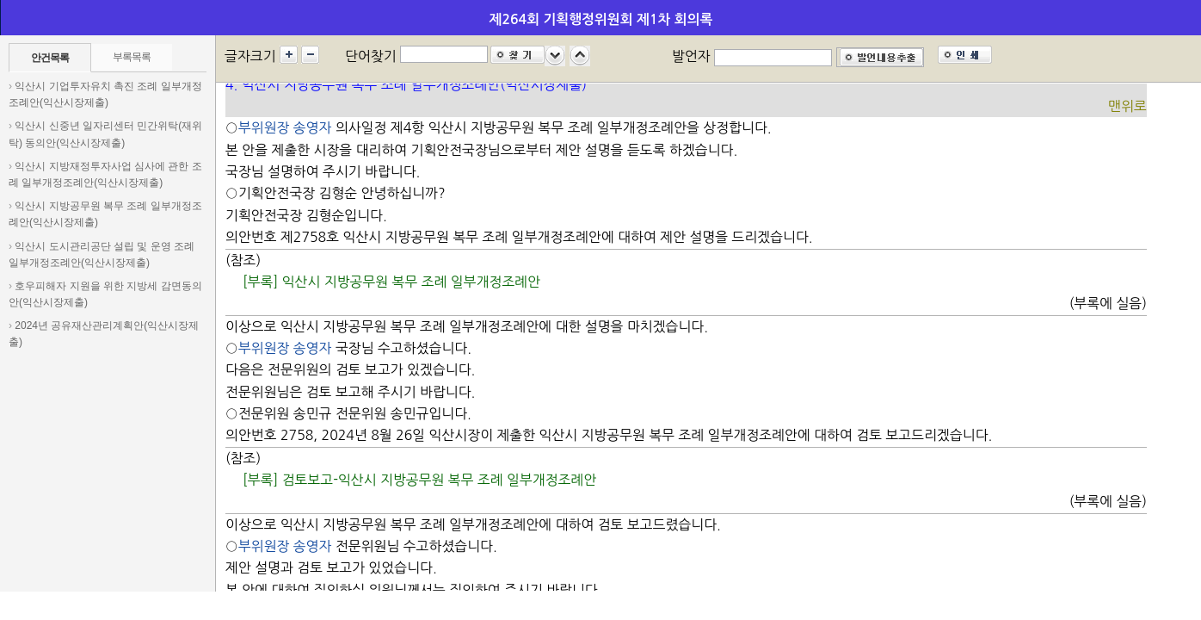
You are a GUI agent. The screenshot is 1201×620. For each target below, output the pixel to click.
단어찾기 (371, 56)
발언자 (691, 56)
